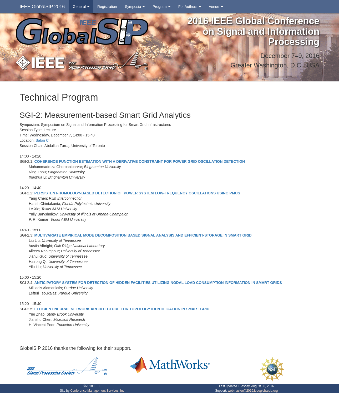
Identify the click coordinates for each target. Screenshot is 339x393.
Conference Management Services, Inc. (97, 390)
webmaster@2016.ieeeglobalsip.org (253, 390)
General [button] (81, 6)
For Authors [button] (189, 6)
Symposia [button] (135, 6)
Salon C (42, 140)
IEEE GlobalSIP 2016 (42, 6)
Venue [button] (216, 6)
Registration (107, 6)
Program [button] (161, 6)
